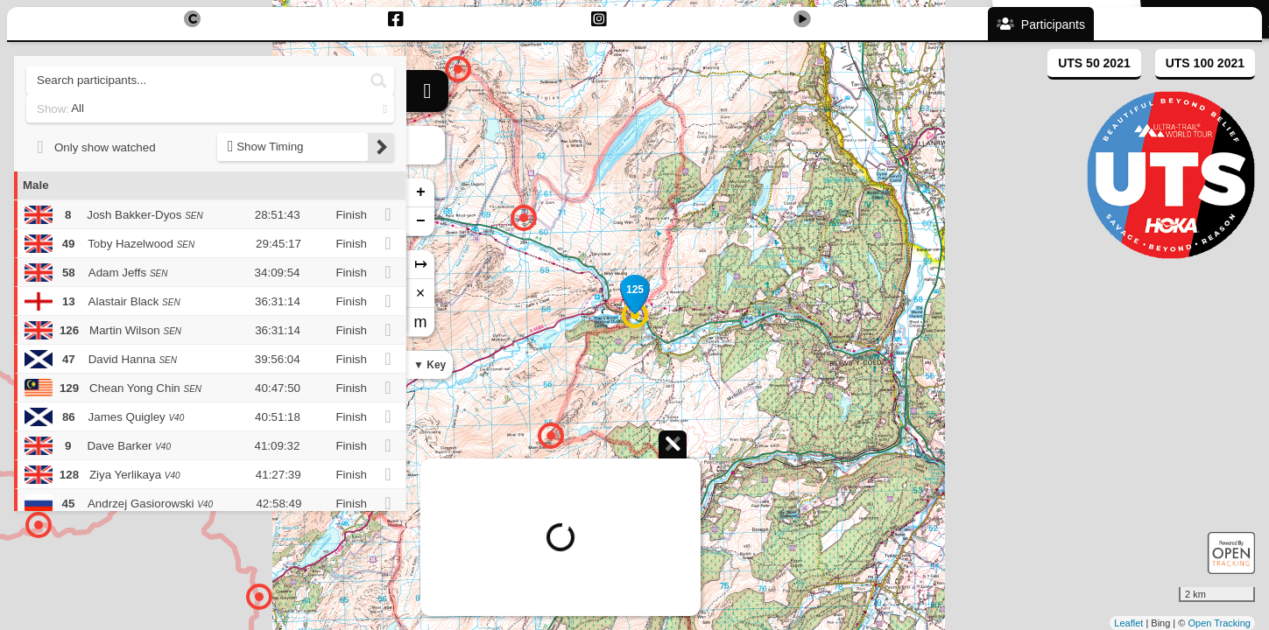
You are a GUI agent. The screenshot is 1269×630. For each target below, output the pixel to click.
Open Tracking (1219, 623)
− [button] (421, 221)
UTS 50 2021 (1094, 63)
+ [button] (421, 192)
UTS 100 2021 (1205, 63)
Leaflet (1128, 623)
